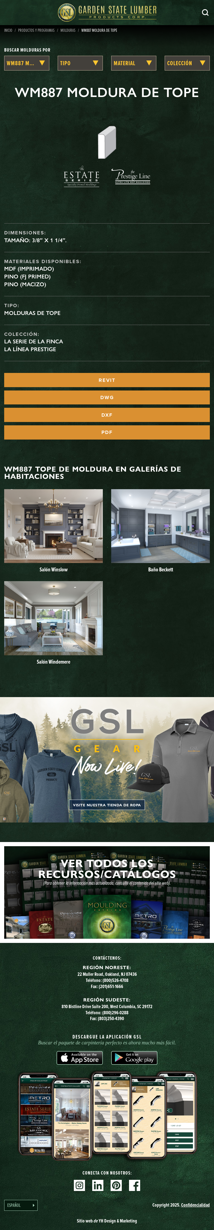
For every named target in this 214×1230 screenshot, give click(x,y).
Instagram (79, 1185)
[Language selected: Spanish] (21, 1205)
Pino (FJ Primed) (27, 276)
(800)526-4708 (115, 980)
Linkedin (97, 1185)
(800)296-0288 (115, 1012)
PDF (107, 432)
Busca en (205, 12)
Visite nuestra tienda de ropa (107, 804)
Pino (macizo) (25, 284)
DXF (107, 415)
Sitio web (107, 1220)
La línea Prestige (30, 349)
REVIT (107, 380)
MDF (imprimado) (29, 268)
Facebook (134, 1185)
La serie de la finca (33, 341)
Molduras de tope (32, 313)
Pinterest (116, 1185)
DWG (107, 397)
